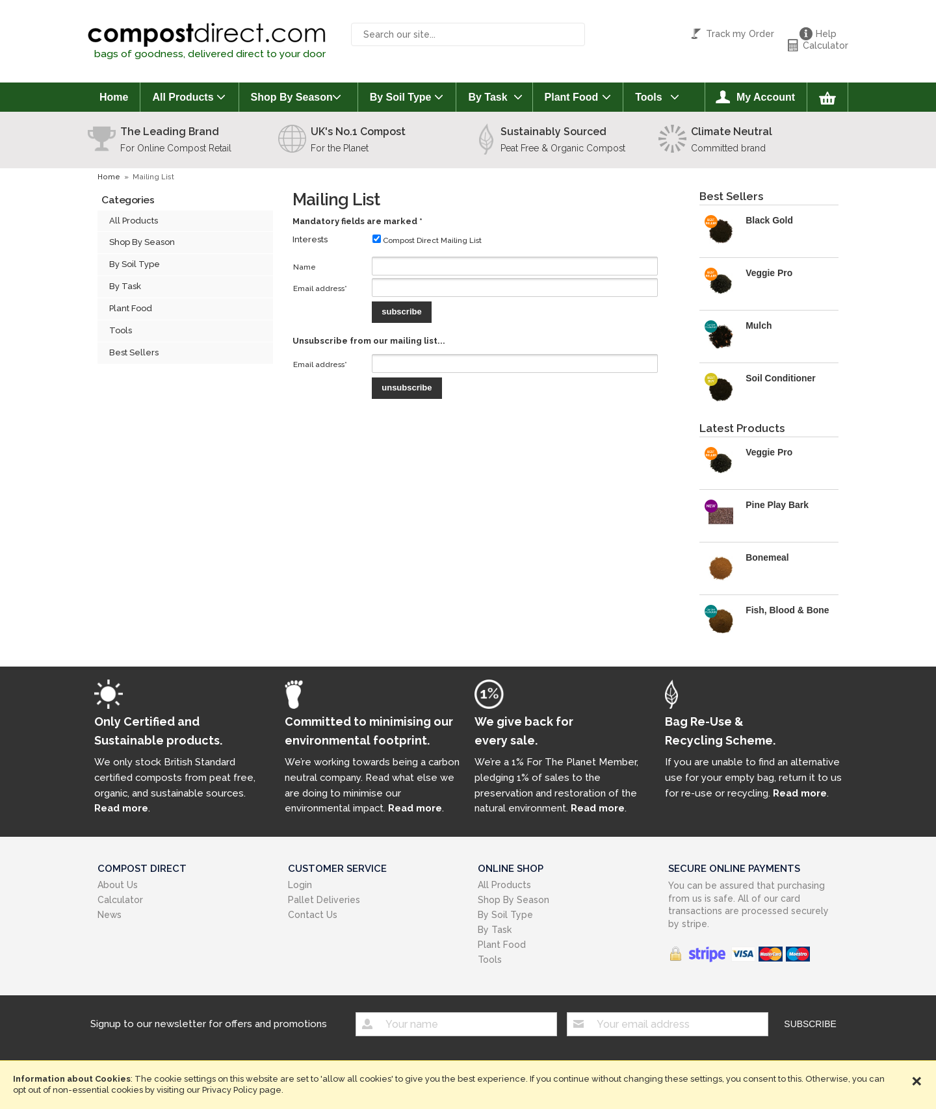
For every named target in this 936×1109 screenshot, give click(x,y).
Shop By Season (292, 97)
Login (300, 885)
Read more (121, 807)
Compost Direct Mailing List (427, 240)
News (110, 915)
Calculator (825, 45)
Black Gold (769, 220)
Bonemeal (767, 557)
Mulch (759, 325)
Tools (648, 97)
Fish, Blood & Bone (787, 610)
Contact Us (312, 915)
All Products (182, 97)
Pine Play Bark (777, 505)
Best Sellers (134, 352)
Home (113, 97)
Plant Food (572, 97)
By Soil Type (401, 97)
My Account (765, 97)
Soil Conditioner (780, 378)
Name (304, 267)
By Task (487, 97)
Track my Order (740, 34)
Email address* (320, 288)
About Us (118, 885)
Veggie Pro (769, 273)
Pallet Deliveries (324, 900)
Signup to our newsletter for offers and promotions (208, 1022)
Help (826, 34)
